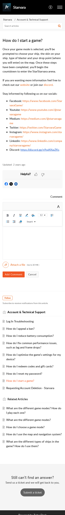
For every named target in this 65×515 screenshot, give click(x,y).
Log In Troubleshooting (20, 321)
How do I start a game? (20, 381)
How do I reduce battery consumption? (30, 336)
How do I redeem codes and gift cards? (29, 366)
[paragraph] (32, 103)
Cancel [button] (32, 274)
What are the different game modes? (28, 420)
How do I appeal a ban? (20, 329)
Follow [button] (8, 297)
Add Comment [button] (13, 274)
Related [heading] (17, 399)
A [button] (58, 206)
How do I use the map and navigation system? (34, 434)
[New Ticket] (32, 492)
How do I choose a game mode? (25, 427)
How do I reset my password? (24, 374)
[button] (51, 7)
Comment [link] (56, 197)
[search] (32, 26)
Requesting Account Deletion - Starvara (30, 388)
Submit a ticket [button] (32, 492)
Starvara (7, 19)
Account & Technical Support (32, 19)
